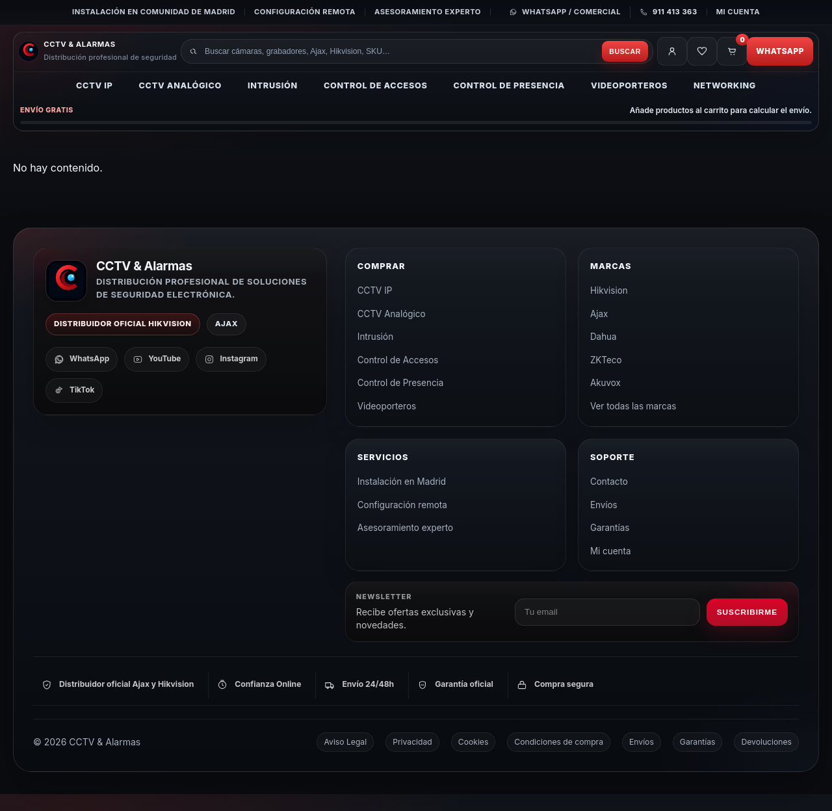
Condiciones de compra (558, 759)
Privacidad (412, 759)
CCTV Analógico (180, 101)
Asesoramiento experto (427, 11)
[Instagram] (231, 376)
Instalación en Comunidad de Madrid (153, 11)
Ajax (599, 331)
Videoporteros (629, 101)
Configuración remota (305, 11)
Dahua (603, 353)
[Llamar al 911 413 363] (663, 12)
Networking (725, 101)
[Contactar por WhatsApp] (565, 12)
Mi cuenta (738, 11)
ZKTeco (606, 377)
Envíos (604, 522)
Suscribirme (747, 629)
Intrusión (273, 101)
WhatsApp (775, 59)
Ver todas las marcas (633, 423)
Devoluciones (766, 759)
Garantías (609, 544)
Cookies (473, 759)
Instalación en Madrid (402, 498)
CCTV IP (94, 101)
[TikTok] (74, 407)
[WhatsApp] (82, 376)
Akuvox (605, 399)
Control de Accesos (376, 101)
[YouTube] (156, 376)
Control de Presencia (509, 101)
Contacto (609, 498)
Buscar (594, 60)
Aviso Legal (345, 759)
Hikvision (609, 307)
